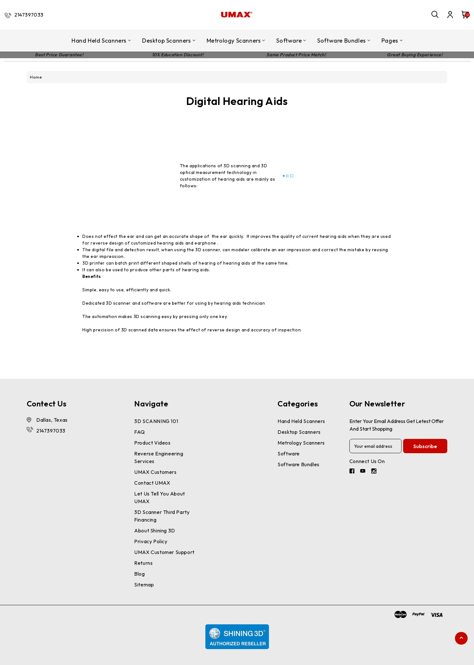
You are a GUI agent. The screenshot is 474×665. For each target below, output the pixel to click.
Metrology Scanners (236, 40)
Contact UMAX (152, 483)
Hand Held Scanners (101, 40)
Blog (139, 574)
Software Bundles (343, 40)
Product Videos (152, 443)
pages (391, 40)
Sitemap (144, 584)
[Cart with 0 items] (462, 14)
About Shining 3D (154, 530)
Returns (143, 563)
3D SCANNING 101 (156, 421)
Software (291, 40)
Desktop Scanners (168, 40)
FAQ (139, 432)
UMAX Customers (155, 472)
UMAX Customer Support (164, 552)
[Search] (435, 14)
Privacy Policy (150, 541)
